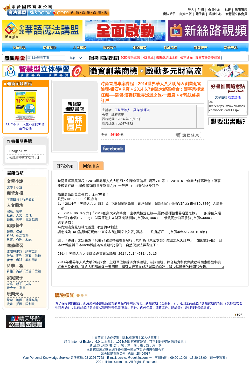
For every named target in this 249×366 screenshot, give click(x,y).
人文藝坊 (15, 205)
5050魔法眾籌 (130, 58)
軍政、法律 (33, 256)
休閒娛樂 (31, 300)
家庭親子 (15, 278)
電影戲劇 (31, 219)
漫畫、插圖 (14, 304)
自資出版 (185, 14)
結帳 (228, 10)
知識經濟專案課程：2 (24, 157)
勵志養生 (15, 225)
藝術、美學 (14, 219)
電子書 (200, 14)
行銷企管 (28, 199)
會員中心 (214, 10)
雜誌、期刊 (14, 256)
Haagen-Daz (18, 151)
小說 (19, 187)
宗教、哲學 (14, 211)
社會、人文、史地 (19, 215)
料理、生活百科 (18, 235)
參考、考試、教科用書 (22, 260)
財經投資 (13, 199)
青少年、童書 (16, 288)
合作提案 (113, 337)
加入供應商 (149, 337)
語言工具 (31, 251)
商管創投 (15, 193)
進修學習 (15, 245)
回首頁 (99, 337)
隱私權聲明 (130, 337)
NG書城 (148, 58)
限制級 (30, 304)
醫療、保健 (14, 231)
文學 (10, 187)
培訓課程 (241, 10)
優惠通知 (186, 58)
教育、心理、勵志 (19, 239)
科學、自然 (14, 272)
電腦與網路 (14, 251)
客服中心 (215, 14)
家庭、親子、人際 (19, 284)
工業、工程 (33, 272)
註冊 (201, 10)
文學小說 (15, 181)
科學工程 (15, 265)
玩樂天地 (15, 294)
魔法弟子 (169, 14)
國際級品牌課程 (167, 58)
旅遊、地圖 (14, 300)
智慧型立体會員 (236, 14)
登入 (191, 10)
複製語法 (234, 97)
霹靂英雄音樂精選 (207, 58)
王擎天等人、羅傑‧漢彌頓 (132, 110)
